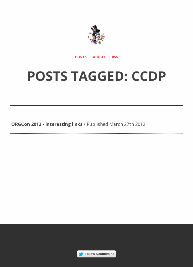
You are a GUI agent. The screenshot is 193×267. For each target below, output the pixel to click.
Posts (81, 56)
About (99, 56)
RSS (115, 56)
